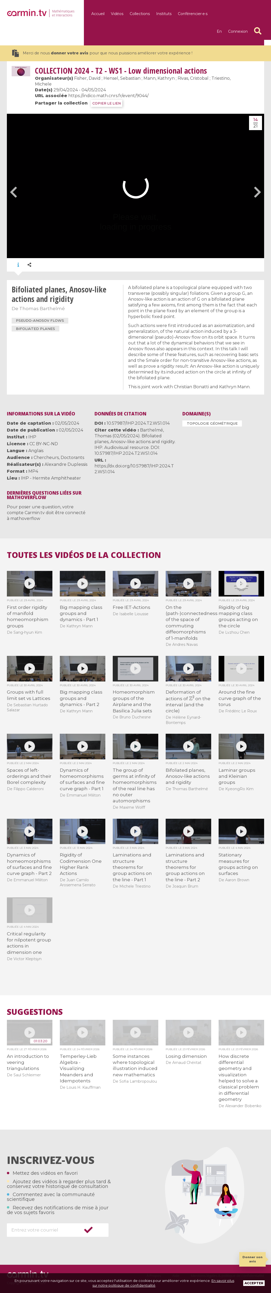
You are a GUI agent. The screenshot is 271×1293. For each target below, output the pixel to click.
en (219, 31)
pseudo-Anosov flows (40, 320)
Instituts (163, 13)
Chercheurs (46, 457)
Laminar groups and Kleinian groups (237, 776)
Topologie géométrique (212, 423)
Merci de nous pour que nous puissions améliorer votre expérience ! (102, 53)
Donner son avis (252, 1259)
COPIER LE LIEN (106, 103)
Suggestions (35, 1012)
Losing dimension (186, 1056)
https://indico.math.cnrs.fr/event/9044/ (108, 95)
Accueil (98, 13)
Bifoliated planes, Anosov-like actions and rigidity (188, 776)
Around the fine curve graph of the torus (240, 698)
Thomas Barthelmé (42, 308)
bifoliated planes (35, 328)
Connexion (238, 31)
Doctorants (72, 457)
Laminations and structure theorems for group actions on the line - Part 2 (185, 867)
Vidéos (117, 13)
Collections (140, 13)
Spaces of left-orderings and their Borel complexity (29, 776)
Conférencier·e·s (192, 13)
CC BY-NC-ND (43, 443)
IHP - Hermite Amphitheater (51, 478)
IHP (32, 436)
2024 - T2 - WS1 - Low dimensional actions (121, 70)
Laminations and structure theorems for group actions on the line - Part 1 (132, 867)
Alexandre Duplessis (65, 464)
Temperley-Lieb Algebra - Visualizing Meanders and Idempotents (78, 1069)
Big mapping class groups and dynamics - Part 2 (81, 698)
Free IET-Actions (131, 607)
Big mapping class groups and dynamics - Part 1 (81, 613)
